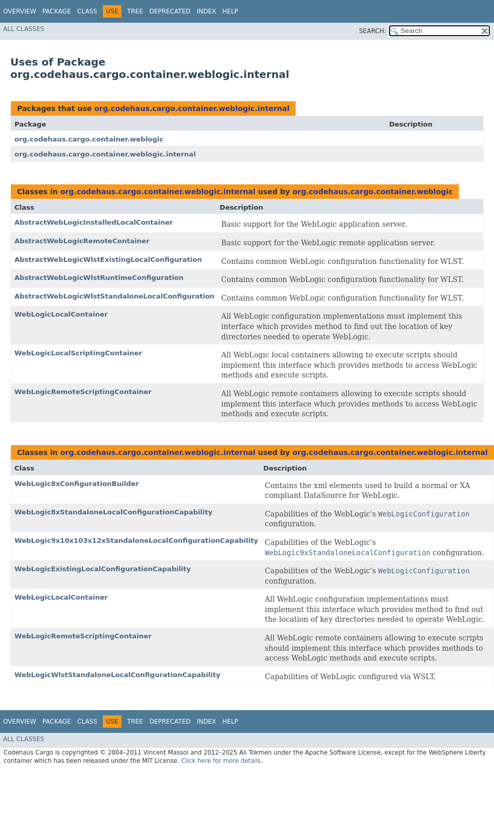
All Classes (23, 29)
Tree (135, 11)
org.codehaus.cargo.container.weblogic (88, 139)
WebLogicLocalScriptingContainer (78, 353)
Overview (19, 11)
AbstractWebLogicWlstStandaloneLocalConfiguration (114, 296)
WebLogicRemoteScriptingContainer (82, 392)
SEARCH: (373, 31)
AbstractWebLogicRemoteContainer (81, 241)
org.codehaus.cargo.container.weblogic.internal (191, 108)
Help (230, 11)
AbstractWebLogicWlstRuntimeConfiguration (98, 277)
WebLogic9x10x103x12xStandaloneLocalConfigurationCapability (136, 540)
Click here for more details (221, 760)
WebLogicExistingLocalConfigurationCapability (102, 569)
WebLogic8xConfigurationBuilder (76, 484)
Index (207, 11)
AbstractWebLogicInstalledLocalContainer (93, 222)
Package (56, 11)
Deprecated (170, 11)
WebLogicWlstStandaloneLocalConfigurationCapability (117, 675)
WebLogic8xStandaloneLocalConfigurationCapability (113, 512)
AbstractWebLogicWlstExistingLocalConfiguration (108, 259)
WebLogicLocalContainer (60, 314)
